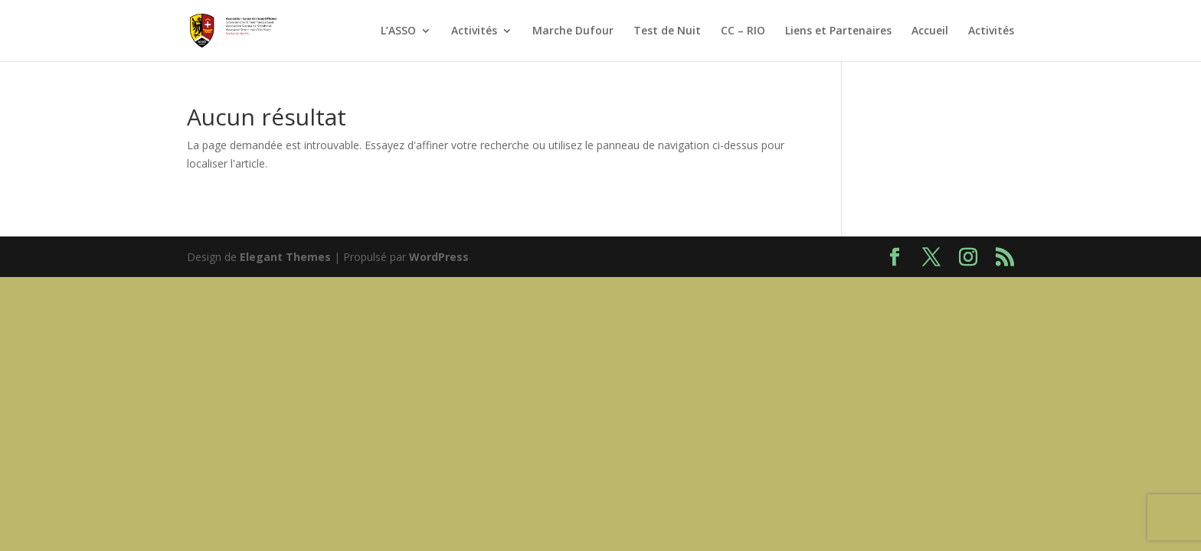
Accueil (929, 31)
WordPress (439, 256)
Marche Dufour (573, 31)
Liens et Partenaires (838, 31)
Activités (474, 31)
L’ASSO (398, 31)
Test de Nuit (667, 31)
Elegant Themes (285, 256)
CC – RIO (743, 31)
